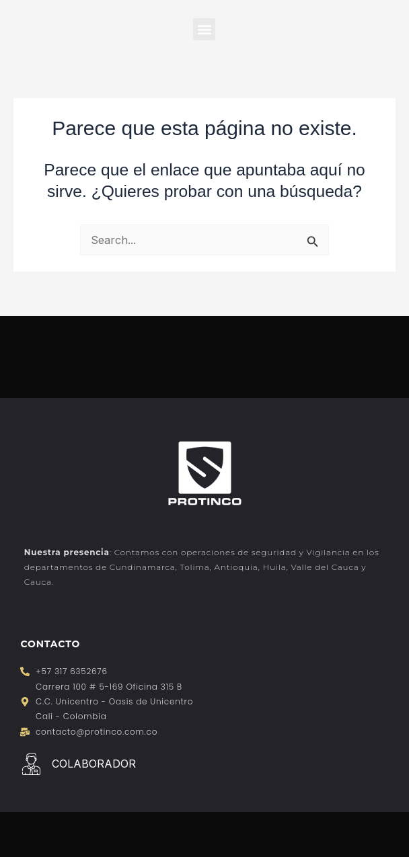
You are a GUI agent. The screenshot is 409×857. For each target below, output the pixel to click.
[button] (204, 29)
